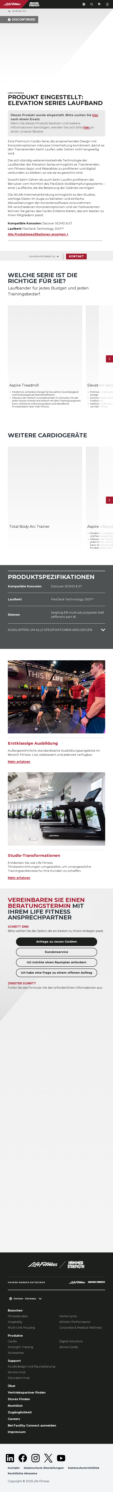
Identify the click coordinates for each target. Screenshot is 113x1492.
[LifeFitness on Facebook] (22, 1458)
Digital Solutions (70, 1341)
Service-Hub (17, 1372)
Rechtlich (15, 1405)
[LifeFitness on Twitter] (48, 1458)
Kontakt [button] (14, 1468)
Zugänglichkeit (20, 1412)
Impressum (17, 1432)
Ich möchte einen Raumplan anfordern (56, 962)
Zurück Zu (17, 11)
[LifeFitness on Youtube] (61, 1458)
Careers (14, 1418)
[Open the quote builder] (99, 4)
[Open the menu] (107, 4)
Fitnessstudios (18, 1316)
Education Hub (19, 1378)
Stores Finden (19, 1399)
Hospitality (15, 1322)
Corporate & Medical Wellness (80, 1327)
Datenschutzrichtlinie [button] (83, 1468)
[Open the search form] (92, 4)
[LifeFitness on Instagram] (35, 1458)
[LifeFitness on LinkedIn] (10, 1458)
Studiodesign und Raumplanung (31, 1366)
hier (95, 115)
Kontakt (76, 256)
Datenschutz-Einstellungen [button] (44, 1468)
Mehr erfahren (19, 761)
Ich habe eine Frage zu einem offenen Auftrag (56, 972)
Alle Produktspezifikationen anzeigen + (38, 234)
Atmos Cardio (68, 1347)
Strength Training (20, 1347)
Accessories (16, 1352)
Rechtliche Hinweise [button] (22, 1473)
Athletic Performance (74, 1322)
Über (11, 1386)
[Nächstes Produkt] (109, 358)
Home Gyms (68, 1316)
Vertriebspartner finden (26, 1392)
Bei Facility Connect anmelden (32, 1425)
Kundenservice (56, 952)
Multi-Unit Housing (21, 1327)
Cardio (12, 1341)
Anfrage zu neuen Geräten (56, 941)
